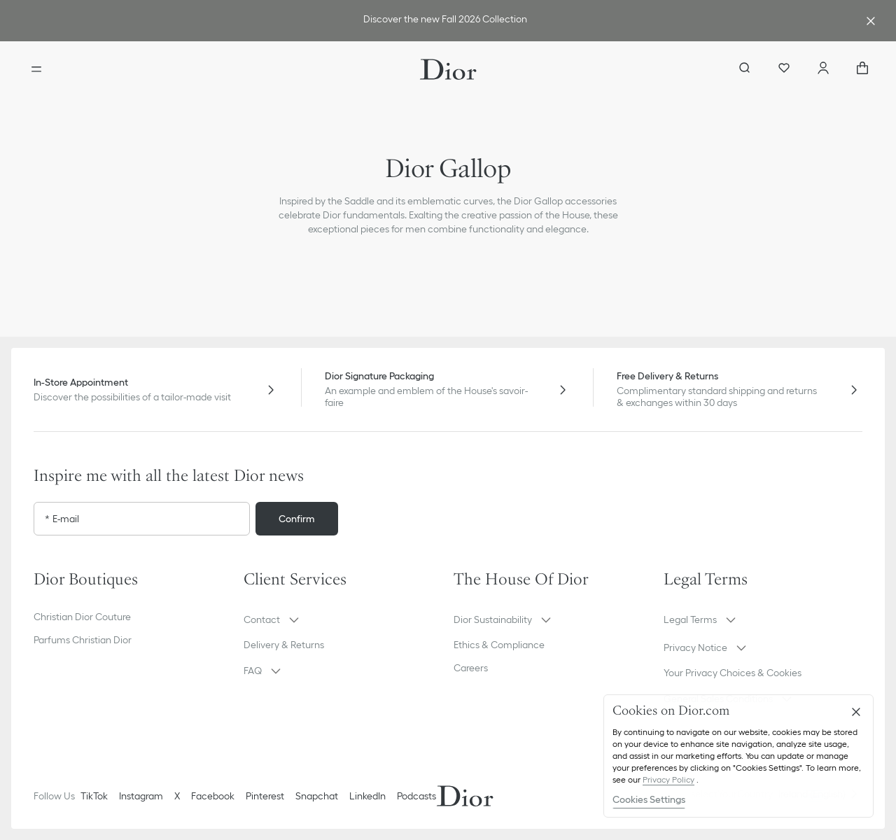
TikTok (94, 796)
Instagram (141, 796)
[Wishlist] (784, 69)
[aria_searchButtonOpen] (744, 69)
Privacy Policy (668, 779)
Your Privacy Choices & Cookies (733, 672)
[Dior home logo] (448, 69)
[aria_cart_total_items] (862, 69)
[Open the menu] (36, 69)
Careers (471, 667)
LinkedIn (367, 796)
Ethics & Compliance (499, 644)
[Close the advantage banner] (870, 21)
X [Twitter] (177, 796)
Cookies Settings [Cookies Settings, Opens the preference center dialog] (648, 799)
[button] (343, 619)
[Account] (823, 69)
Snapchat (316, 796)
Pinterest (265, 796)
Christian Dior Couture (82, 616)
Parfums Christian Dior (83, 639)
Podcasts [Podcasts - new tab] (416, 796)
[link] (445, 20)
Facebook (212, 796)
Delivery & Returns (284, 644)
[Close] (856, 712)
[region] (738, 756)
